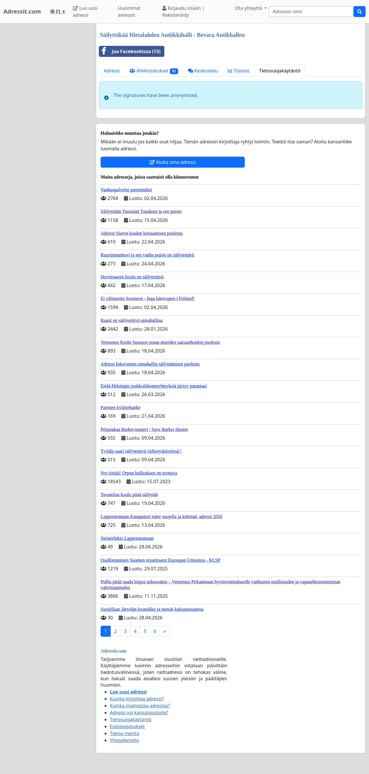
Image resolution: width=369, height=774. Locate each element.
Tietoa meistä (124, 733)
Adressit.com (22, 11)
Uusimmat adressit (129, 11)
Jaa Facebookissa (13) (130, 51)
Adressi (112, 71)
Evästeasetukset (127, 726)
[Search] (311, 11)
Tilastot (238, 71)
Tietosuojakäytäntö (280, 71)
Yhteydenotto (124, 740)
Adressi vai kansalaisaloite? (139, 712)
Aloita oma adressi (173, 162)
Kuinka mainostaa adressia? (140, 705)
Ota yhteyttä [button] (249, 8)
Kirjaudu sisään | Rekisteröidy (183, 11)
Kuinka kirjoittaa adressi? (137, 699)
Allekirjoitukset (153, 71)
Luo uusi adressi (85, 11)
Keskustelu (203, 71)
